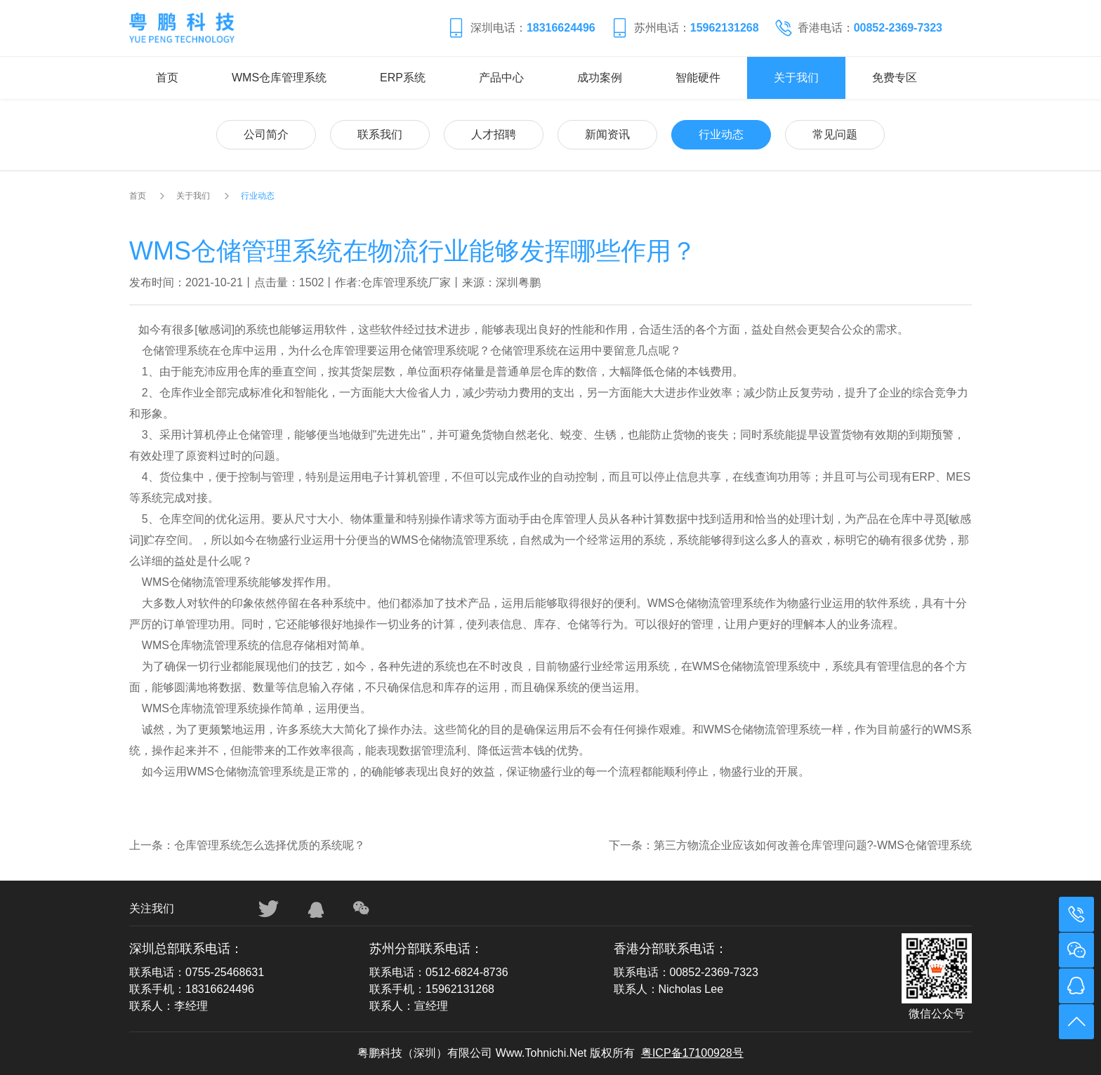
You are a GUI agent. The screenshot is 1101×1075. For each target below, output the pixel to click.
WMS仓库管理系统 (279, 78)
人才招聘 (493, 134)
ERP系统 (403, 78)
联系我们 (379, 134)
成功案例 (599, 78)
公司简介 (266, 134)
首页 (167, 78)
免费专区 (894, 78)
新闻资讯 (607, 134)
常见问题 (834, 134)
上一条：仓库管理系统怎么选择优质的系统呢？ (247, 845)
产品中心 (501, 78)
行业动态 (721, 134)
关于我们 (796, 78)
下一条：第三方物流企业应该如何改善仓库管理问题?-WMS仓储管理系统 (790, 845)
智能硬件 (697, 78)
